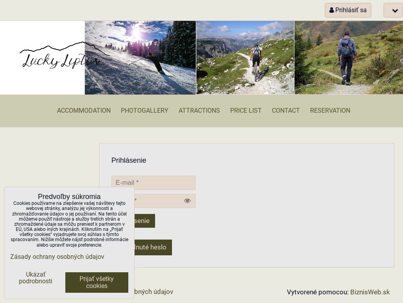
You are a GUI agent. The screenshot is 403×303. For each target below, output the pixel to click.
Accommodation (84, 110)
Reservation (330, 110)
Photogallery (144, 110)
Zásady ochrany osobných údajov (57, 256)
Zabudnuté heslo (141, 247)
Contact (286, 110)
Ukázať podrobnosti (35, 278)
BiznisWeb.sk (370, 292)
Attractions (199, 110)
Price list (246, 110)
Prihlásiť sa (348, 10)
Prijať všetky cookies (96, 282)
